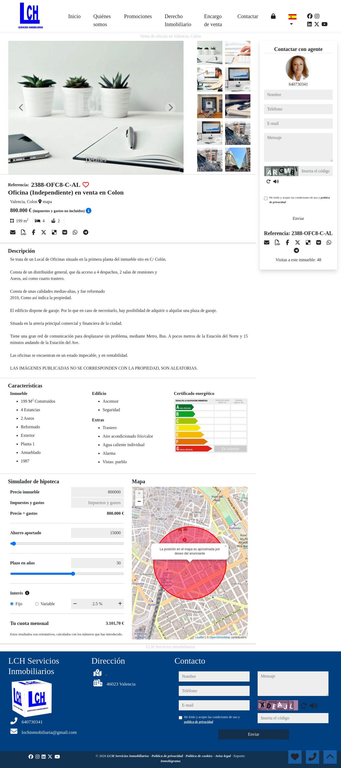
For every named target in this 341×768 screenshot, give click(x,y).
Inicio (74, 16)
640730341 (298, 84)
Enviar (298, 218)
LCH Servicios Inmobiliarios (128, 756)
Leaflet (200, 637)
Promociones (138, 16)
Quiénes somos (102, 20)
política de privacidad (198, 722)
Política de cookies (199, 756)
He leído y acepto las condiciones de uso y (299, 200)
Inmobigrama (171, 761)
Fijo (18, 603)
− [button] (139, 502)
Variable (47, 603)
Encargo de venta (213, 20)
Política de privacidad (168, 756)
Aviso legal (223, 756)
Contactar (247, 16)
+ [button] (139, 494)
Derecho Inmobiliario (178, 20)
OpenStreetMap (220, 637)
